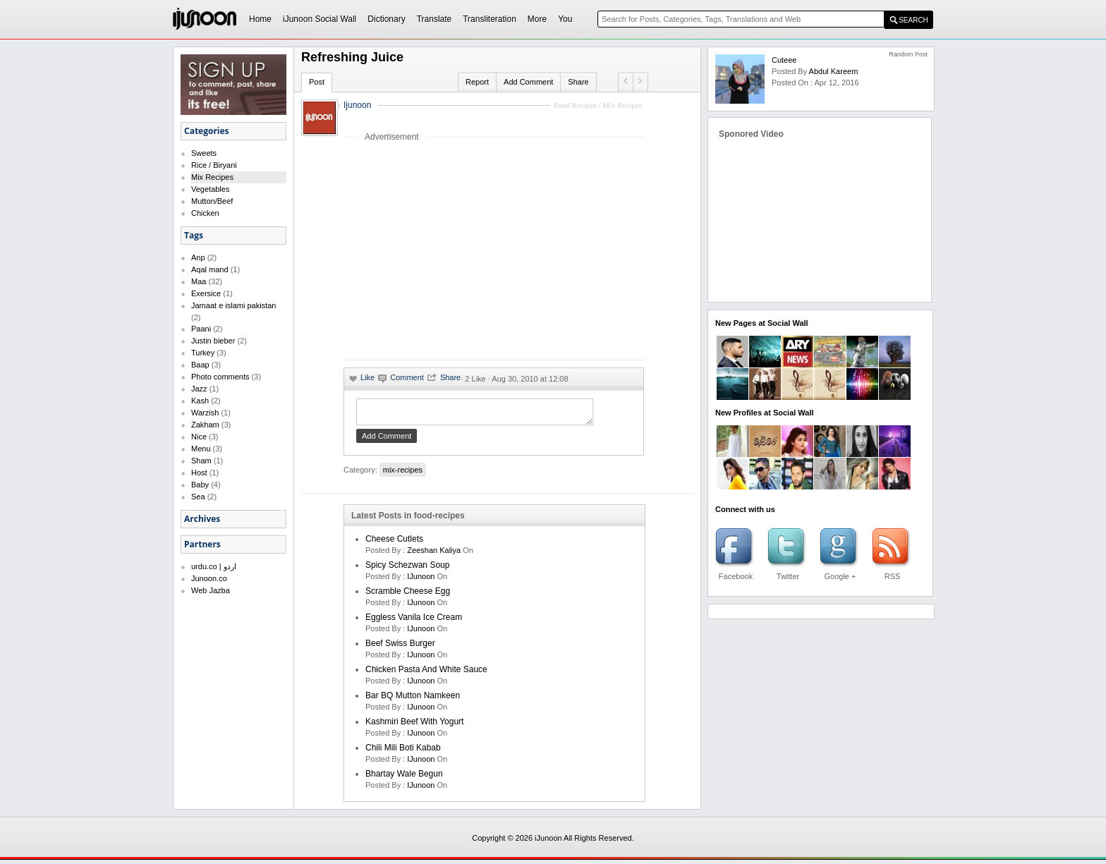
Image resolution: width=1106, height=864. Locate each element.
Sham (201, 460)
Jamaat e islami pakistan (233, 305)
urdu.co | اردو (213, 566)
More (537, 19)
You (565, 19)
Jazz (199, 388)
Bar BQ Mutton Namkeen (412, 700)
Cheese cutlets (394, 543)
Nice (199, 436)
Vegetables (210, 189)
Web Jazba (210, 590)
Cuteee (784, 60)
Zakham (205, 424)
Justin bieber (213, 340)
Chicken (205, 213)
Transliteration (489, 19)
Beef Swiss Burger (400, 647)
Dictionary (386, 19)
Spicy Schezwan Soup (407, 569)
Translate (434, 19)
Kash (200, 400)
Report (477, 82)
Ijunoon (357, 105)
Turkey (202, 352)
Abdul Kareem (833, 71)
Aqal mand (210, 269)
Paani (201, 328)
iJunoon (422, 580)
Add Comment (528, 82)
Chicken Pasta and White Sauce (426, 674)
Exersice (206, 293)
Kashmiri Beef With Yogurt (414, 726)
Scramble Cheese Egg (407, 595)
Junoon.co (209, 578)
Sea (198, 496)
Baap (200, 364)
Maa (198, 281)
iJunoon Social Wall (319, 19)
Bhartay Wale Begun (404, 778)
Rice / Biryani (214, 165)
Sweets (204, 153)
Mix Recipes (212, 177)
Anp (198, 257)
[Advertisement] (462, 250)
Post (316, 82)
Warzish (205, 412)
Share (578, 82)
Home (260, 19)
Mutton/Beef (212, 201)
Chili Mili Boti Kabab (403, 752)
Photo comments (220, 376)
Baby (200, 484)
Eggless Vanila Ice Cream (413, 621)
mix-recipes (403, 474)
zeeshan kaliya (434, 554)
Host (199, 472)
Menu (201, 448)
